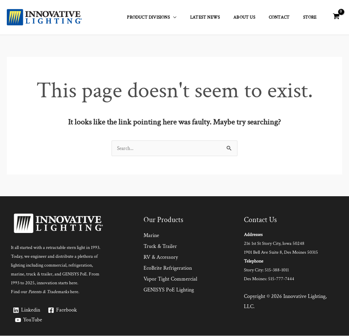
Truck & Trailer (160, 246)
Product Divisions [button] (170, 17)
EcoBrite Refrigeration (168, 268)
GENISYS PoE (75, 274)
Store (312, 17)
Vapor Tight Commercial (170, 279)
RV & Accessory (161, 257)
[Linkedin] (27, 310)
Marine (151, 235)
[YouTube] (29, 320)
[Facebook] (63, 310)
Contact (286, 17)
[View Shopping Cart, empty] (336, 17)
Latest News (222, 17)
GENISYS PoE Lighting (169, 290)
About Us (256, 17)
